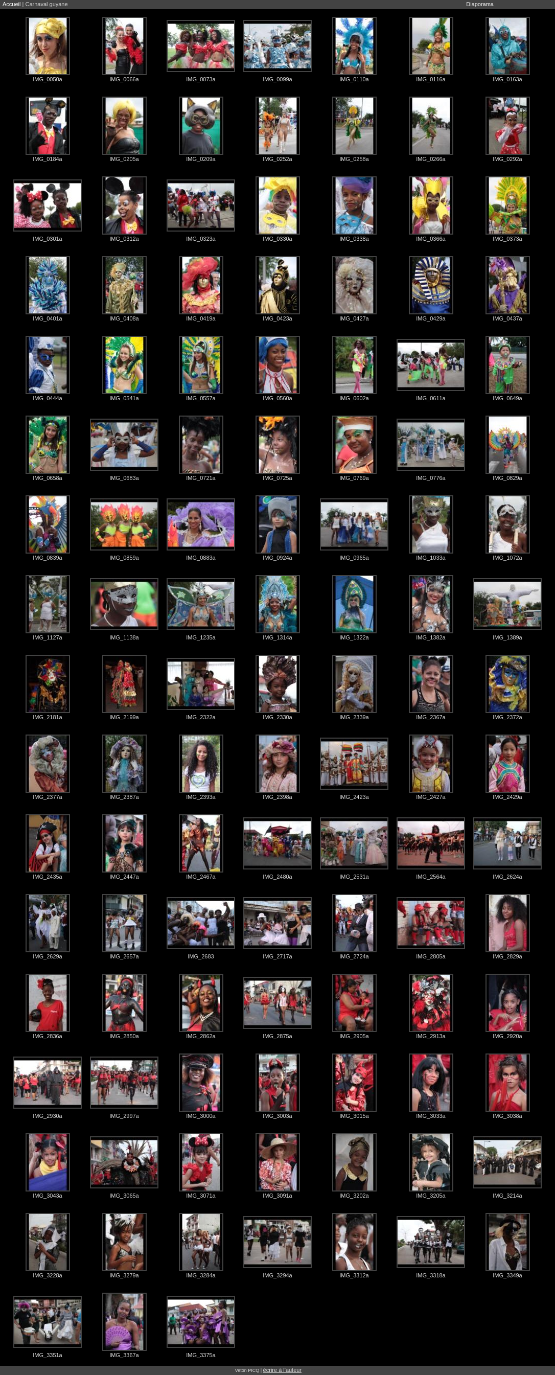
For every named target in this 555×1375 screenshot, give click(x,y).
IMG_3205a (430, 1196)
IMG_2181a (47, 717)
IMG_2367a (430, 717)
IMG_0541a (123, 398)
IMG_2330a (277, 717)
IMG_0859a (123, 558)
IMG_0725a (277, 478)
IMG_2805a (430, 956)
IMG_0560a (277, 398)
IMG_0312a (123, 239)
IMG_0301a (47, 239)
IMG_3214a (507, 1196)
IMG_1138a (123, 637)
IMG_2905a (353, 1036)
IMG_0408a (123, 318)
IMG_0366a (430, 239)
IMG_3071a (200, 1196)
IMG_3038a (507, 1116)
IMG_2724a (353, 956)
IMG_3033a (430, 1116)
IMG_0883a (200, 558)
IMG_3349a (507, 1275)
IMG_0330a (277, 239)
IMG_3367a (123, 1355)
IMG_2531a (353, 877)
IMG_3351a (47, 1355)
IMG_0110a (353, 79)
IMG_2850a (123, 1036)
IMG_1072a (507, 558)
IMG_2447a (123, 877)
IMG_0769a (353, 478)
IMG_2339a (353, 717)
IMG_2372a (507, 717)
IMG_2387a (123, 797)
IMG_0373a (507, 239)
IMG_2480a (277, 877)
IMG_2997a (123, 1116)
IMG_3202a (353, 1196)
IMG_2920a (507, 1036)
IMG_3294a (277, 1275)
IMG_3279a (123, 1275)
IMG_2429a (507, 797)
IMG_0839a (47, 558)
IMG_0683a (123, 478)
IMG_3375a (200, 1355)
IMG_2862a (200, 1036)
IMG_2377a (47, 797)
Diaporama (480, 4)
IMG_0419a (200, 318)
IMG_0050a (47, 79)
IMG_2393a (200, 797)
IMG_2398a (277, 797)
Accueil (11, 4)
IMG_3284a (200, 1275)
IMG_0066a (123, 79)
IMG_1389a (507, 637)
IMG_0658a (47, 478)
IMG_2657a (123, 956)
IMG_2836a (47, 1036)
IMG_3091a (277, 1196)
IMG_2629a (47, 956)
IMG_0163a (507, 79)
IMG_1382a (430, 637)
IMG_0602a (353, 398)
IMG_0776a (430, 478)
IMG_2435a (47, 877)
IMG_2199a (123, 717)
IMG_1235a (200, 637)
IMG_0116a (430, 79)
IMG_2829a (507, 956)
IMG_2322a (200, 717)
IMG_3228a (47, 1275)
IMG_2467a (200, 877)
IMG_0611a (430, 398)
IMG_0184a (47, 159)
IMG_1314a (277, 637)
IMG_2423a (353, 797)
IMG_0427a (353, 318)
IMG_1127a (47, 637)
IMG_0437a (507, 318)
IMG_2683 (201, 956)
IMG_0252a (277, 159)
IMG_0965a (353, 558)
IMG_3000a (200, 1116)
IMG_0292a (507, 159)
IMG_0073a (200, 79)
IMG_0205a (123, 159)
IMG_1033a (430, 558)
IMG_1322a (353, 637)
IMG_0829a (507, 478)
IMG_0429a (430, 318)
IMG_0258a (353, 159)
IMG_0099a (277, 79)
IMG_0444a (47, 398)
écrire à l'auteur (282, 1370)
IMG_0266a (430, 159)
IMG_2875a (277, 1036)
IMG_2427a (430, 797)
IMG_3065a (123, 1196)
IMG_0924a (277, 558)
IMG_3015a (353, 1116)
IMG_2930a (47, 1116)
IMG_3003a (277, 1116)
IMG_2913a (430, 1036)
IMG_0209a (200, 159)
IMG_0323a (200, 239)
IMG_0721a (200, 478)
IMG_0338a (353, 239)
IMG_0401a (47, 318)
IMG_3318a (430, 1275)
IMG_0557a (200, 398)
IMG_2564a (430, 877)
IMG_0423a (277, 318)
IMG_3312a (353, 1275)
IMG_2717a (277, 956)
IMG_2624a (507, 877)
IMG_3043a (47, 1196)
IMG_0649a (507, 398)
